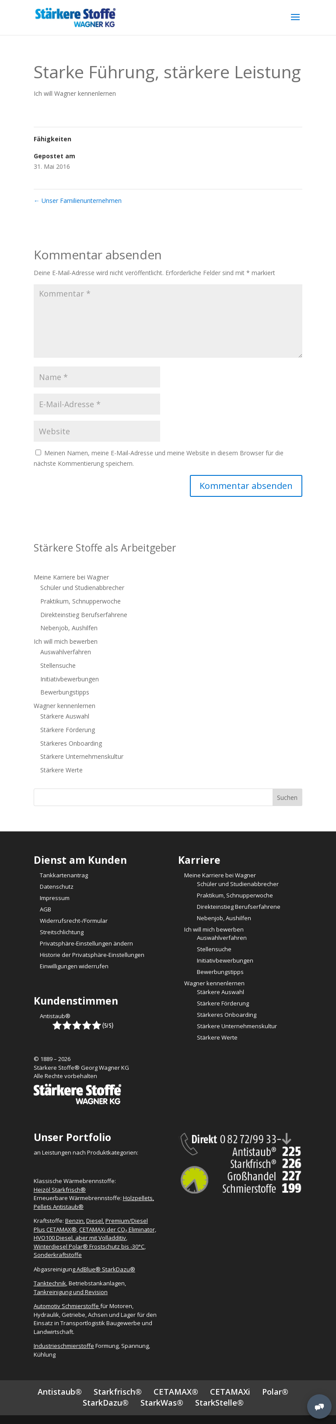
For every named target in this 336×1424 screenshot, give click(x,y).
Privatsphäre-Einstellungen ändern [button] (86, 943)
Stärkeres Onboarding (71, 743)
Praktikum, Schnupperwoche (80, 601)
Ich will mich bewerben (66, 641)
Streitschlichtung (62, 932)
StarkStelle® (219, 1402)
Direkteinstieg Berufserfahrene (83, 615)
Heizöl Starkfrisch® (60, 1190)
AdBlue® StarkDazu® (106, 1269)
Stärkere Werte (61, 770)
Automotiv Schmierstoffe (67, 1306)
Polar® (275, 1391)
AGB (45, 909)
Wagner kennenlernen (64, 706)
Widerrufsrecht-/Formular (74, 921)
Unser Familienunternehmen (78, 200)
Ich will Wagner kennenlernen (75, 93)
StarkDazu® (106, 1402)
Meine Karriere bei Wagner (71, 577)
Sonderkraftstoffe (58, 1255)
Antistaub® (55, 1016)
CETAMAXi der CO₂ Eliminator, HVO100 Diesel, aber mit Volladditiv (95, 1233)
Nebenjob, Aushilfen (69, 628)
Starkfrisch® (118, 1391)
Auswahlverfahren (65, 652)
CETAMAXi (230, 1391)
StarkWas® (161, 1402)
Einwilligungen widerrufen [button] (74, 966)
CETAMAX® (176, 1391)
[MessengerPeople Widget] (319, 1406)
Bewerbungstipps (64, 692)
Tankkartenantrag (64, 875)
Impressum (55, 898)
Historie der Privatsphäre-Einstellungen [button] (92, 955)
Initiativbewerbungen (69, 679)
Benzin (74, 1221)
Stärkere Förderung (67, 730)
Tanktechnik (50, 1283)
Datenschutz (57, 886)
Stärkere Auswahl (64, 716)
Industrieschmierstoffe (64, 1346)
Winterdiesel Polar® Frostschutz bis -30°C (89, 1246)
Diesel (94, 1221)
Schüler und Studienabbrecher (82, 587)
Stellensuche (58, 665)
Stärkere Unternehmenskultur (81, 756)
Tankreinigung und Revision (71, 1292)
